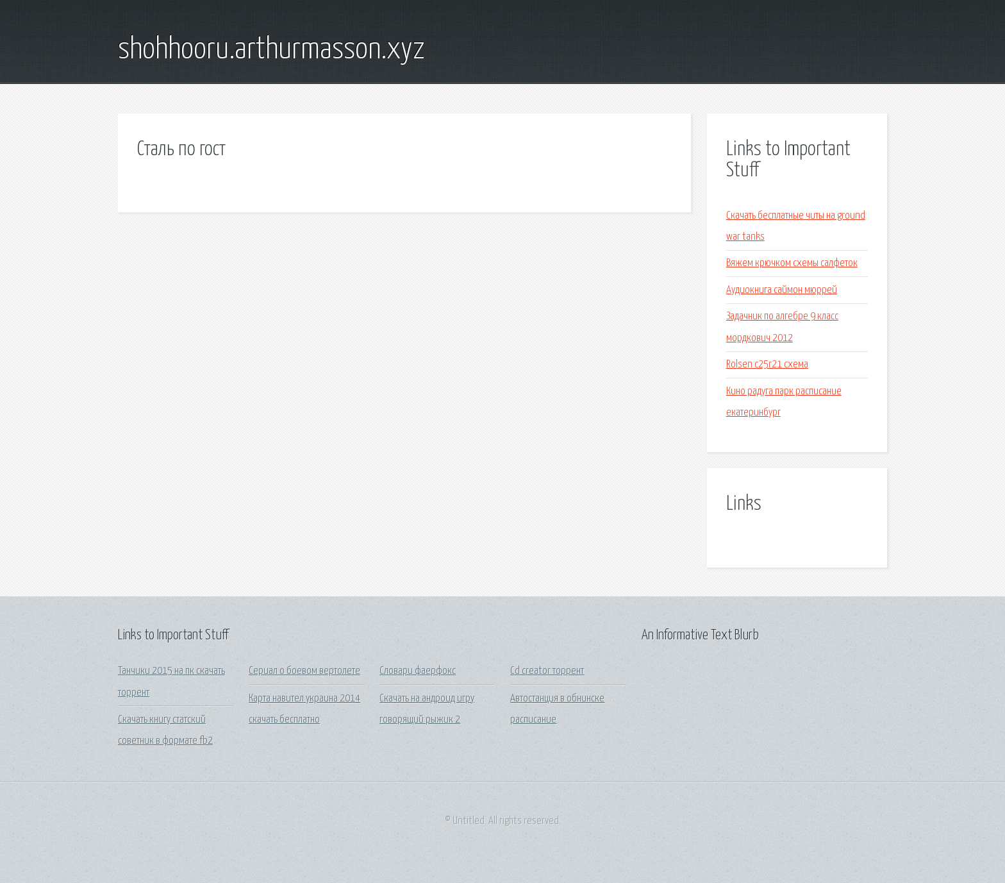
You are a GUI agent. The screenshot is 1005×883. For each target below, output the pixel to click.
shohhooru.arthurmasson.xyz (271, 50)
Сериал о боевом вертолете (304, 671)
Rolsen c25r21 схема (767, 364)
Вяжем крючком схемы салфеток (792, 263)
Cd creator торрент (547, 671)
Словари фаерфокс (417, 671)
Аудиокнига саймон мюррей (781, 290)
